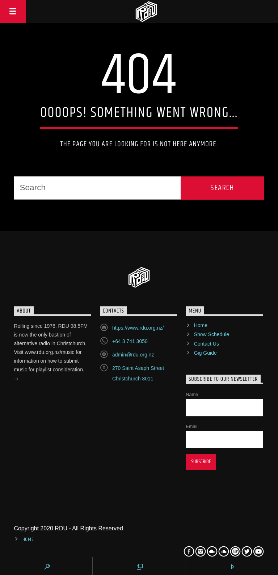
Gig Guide (205, 353)
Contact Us (206, 344)
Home (200, 325)
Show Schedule (211, 334)
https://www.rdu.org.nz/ (138, 328)
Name (192, 394)
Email (191, 426)
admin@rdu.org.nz (133, 355)
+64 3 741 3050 (130, 341)
